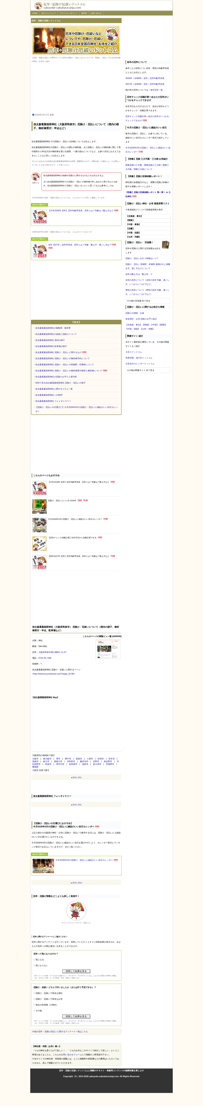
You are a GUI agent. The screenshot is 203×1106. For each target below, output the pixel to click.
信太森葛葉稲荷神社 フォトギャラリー (53, 401)
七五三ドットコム (133, 352)
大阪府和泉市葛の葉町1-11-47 (52, 652)
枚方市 (46, 761)
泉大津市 (97, 764)
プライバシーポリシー (69, 13)
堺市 (58, 759)
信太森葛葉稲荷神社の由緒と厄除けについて (56, 334)
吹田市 (101, 759)
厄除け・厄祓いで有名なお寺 (49, 999)
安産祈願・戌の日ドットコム (138, 358)
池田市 (85, 764)
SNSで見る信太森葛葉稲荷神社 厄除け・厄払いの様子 (60, 383)
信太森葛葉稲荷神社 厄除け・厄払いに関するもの (58, 352)
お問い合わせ (96, 13)
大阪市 (35, 759)
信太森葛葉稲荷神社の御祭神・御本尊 (53, 328)
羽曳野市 (110, 764)
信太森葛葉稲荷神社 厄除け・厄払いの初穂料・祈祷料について (64, 364)
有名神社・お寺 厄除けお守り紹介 (141, 319)
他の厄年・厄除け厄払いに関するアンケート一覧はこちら (61, 1031)
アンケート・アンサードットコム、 (80, 976)
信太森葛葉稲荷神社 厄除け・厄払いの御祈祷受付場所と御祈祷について (68, 371)
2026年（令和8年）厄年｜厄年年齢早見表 (144, 78)
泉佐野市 (108, 761)
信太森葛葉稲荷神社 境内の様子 (50, 340)
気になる (40, 959)
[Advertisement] (76, 88)
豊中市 (68, 759)
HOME (35, 13)
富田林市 (73, 764)
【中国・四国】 (132, 329)
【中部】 (154, 325)
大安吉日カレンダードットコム (139, 364)
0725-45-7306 (44, 658)
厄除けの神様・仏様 (134, 313)
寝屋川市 (58, 761)
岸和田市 (71, 761)
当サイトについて (48, 13)
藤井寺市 (84, 761)
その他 (39, 1011)
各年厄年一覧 (156, 90)
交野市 (96, 761)
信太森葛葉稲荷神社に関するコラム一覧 (54, 389)
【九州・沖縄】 (147, 329)
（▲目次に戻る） (76, 883)
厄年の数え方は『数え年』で (138, 274)
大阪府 (35, 770)
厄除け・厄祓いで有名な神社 (49, 993)
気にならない (42, 965)
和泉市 (48, 764)
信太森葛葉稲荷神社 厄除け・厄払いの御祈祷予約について (62, 358)
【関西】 (163, 325)
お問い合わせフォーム (71, 1055)
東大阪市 (47, 759)
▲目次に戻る (76, 777)
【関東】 (146, 325)
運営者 (84, 13)
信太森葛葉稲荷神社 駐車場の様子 (51, 346)
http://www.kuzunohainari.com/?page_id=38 (53, 674)
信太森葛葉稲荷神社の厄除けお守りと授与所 (56, 377)
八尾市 (90, 759)
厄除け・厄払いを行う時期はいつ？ (142, 258)
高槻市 (35, 761)
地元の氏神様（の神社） (47, 1005)
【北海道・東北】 (133, 325)
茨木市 (111, 759)
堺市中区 (60, 764)
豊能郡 (35, 767)
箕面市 (79, 759)
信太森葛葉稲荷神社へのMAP (49, 395)
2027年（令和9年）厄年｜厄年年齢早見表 (144, 84)
